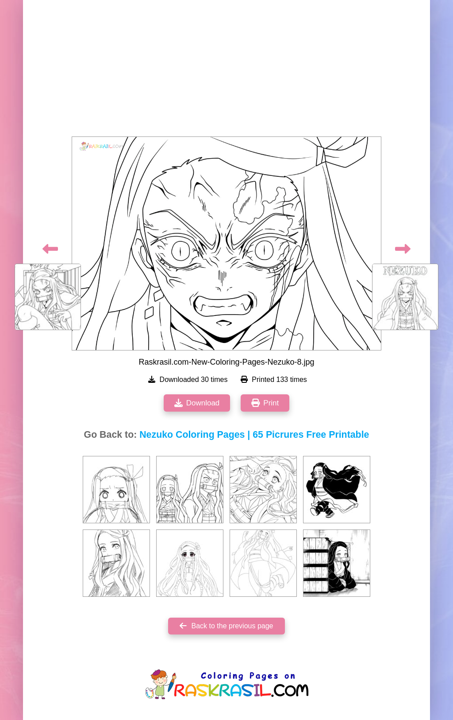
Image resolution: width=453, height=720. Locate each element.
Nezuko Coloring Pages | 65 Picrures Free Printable (254, 434)
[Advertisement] (226, 71)
